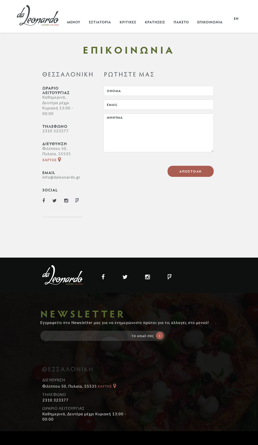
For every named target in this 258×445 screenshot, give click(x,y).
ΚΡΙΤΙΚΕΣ (128, 22)
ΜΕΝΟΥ (73, 22)
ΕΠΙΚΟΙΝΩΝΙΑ (210, 22)
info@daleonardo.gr (61, 177)
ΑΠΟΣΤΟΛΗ (190, 171)
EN (236, 18)
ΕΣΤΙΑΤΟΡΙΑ (100, 22)
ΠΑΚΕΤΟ (181, 22)
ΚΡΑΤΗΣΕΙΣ (155, 22)
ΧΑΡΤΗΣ (51, 160)
